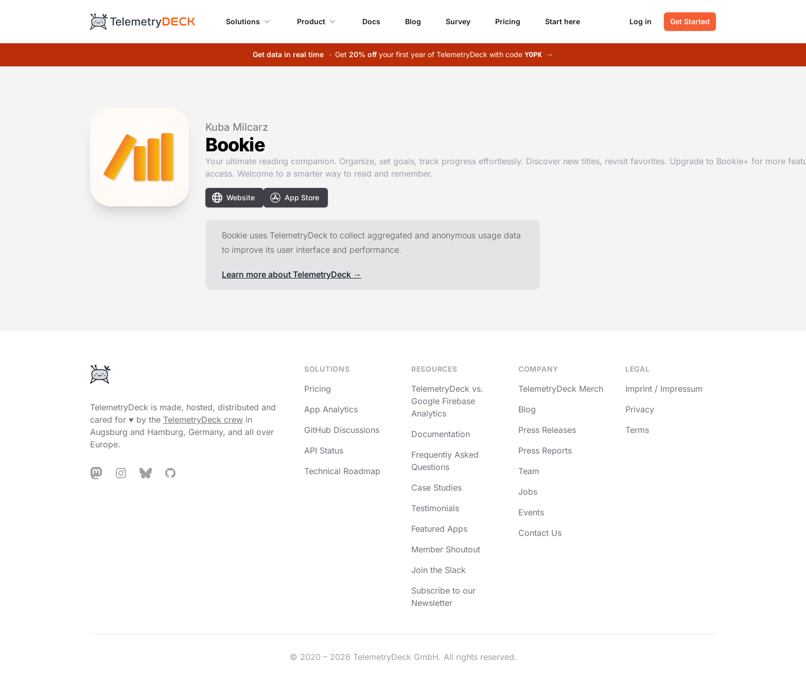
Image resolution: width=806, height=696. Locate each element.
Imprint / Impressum (664, 389)
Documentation (440, 434)
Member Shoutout (445, 549)
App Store (294, 198)
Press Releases (547, 430)
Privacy (639, 409)
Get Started (690, 21)
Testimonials (435, 508)
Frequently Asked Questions (445, 460)
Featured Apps (439, 529)
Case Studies (436, 487)
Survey (458, 21)
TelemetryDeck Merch (560, 389)
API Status (323, 450)
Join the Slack (438, 570)
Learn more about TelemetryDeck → (291, 274)
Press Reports (545, 450)
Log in (640, 21)
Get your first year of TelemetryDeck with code (403, 54)
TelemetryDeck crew (203, 419)
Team (528, 471)
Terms (637, 430)
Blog (413, 21)
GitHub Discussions (341, 430)
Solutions (249, 21)
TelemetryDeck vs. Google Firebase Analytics (447, 401)
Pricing (507, 21)
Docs (371, 21)
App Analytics (331, 409)
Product (317, 21)
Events (531, 512)
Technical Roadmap (342, 471)
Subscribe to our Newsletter (443, 596)
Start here (562, 21)
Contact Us (540, 533)
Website (233, 198)
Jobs (527, 491)
